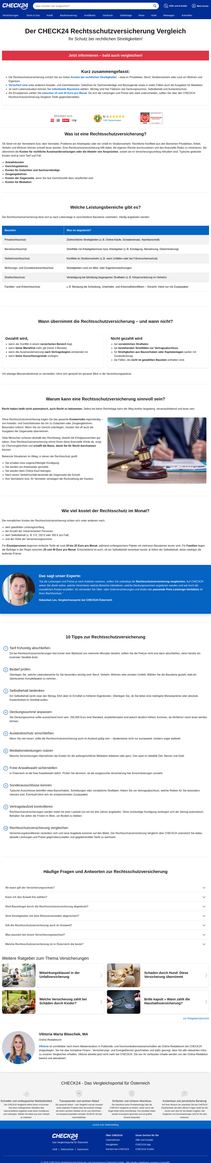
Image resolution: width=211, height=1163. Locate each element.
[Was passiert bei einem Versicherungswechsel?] (105, 934)
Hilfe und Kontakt (144, 1140)
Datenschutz (67, 1149)
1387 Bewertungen (112, 120)
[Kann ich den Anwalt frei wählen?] (105, 897)
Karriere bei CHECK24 (117, 1149)
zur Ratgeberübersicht (196, 1018)
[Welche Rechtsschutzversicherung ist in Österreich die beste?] (105, 944)
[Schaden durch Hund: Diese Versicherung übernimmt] (158, 975)
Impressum (83, 1149)
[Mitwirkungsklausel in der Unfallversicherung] (53, 975)
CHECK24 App (143, 1144)
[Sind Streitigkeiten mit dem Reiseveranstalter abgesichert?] (105, 916)
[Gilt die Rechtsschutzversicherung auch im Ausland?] (105, 925)
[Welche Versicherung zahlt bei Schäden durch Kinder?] (53, 1002)
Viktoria (43, 1046)
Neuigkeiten (112, 1144)
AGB (54, 1149)
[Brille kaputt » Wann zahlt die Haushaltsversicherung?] (158, 1002)
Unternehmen (113, 1140)
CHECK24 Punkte (145, 1149)
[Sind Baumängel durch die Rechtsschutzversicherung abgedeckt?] (105, 906)
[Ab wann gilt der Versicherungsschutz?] (105, 887)
